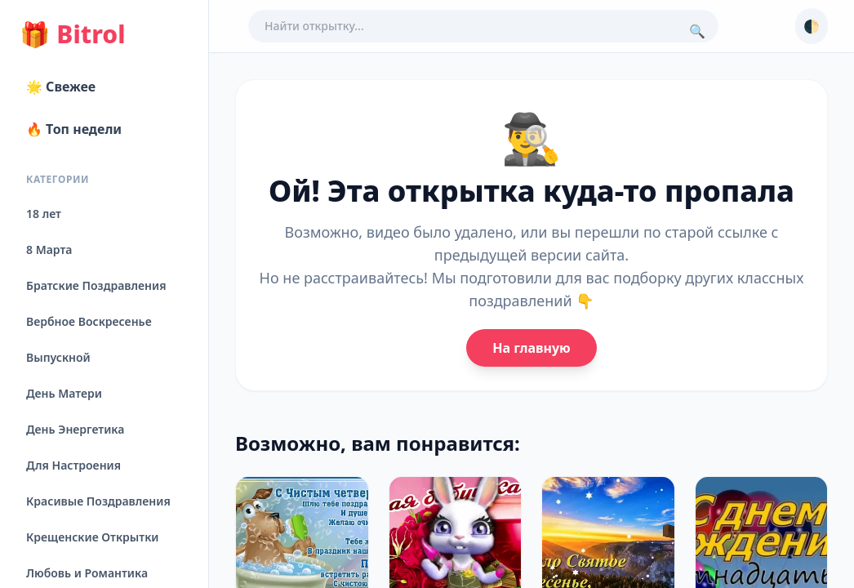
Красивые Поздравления (98, 501)
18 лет (43, 213)
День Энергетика (75, 429)
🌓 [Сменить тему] (811, 26)
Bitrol (72, 34)
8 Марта (49, 249)
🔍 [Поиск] (697, 31)
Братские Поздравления (96, 285)
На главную (531, 348)
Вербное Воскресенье (89, 321)
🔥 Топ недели (74, 129)
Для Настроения (73, 465)
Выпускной (58, 357)
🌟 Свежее (61, 87)
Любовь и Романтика (87, 573)
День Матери (64, 393)
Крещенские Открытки (92, 537)
